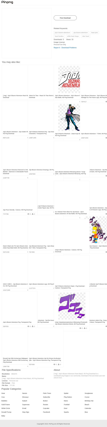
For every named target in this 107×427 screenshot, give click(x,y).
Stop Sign (25, 412)
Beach (87, 404)
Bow (86, 412)
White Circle (5, 408)
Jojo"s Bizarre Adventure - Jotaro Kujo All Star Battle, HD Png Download (65, 131)
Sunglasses (89, 393)
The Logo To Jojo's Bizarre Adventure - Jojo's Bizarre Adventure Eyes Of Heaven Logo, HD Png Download (92, 205)
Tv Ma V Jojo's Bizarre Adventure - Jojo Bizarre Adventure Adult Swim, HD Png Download (91, 167)
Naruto (24, 393)
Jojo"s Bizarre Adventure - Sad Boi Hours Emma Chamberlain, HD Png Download (40, 317)
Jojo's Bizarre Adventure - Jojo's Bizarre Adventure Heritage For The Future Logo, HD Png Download (92, 93)
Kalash (24, 401)
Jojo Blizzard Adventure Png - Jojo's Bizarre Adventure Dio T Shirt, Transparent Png (40, 243)
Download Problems (69, 48)
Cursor (87, 397)
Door (65, 408)
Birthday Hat (89, 401)
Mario (66, 401)
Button (45, 401)
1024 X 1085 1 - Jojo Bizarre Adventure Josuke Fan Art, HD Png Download (13, 281)
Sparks (66, 412)
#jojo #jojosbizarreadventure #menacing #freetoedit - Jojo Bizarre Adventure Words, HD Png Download (66, 319)
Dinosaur (25, 397)
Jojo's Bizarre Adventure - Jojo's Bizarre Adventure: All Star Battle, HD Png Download (66, 93)
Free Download (65, 18)
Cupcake (46, 408)
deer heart (85, 36)
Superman (25, 404)
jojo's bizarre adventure (62, 32)
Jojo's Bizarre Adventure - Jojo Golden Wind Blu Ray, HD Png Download (12, 129)
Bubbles (4, 401)
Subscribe (46, 397)
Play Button (68, 397)
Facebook (46, 412)
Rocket (45, 404)
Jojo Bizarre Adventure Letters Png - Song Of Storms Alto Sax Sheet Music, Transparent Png (92, 317)
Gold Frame (5, 404)
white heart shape (73, 36)
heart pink (94, 32)
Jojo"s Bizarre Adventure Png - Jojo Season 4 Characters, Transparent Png (40, 129)
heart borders (59, 36)
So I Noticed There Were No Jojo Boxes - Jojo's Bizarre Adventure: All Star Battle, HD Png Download (66, 209)
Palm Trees (47, 393)
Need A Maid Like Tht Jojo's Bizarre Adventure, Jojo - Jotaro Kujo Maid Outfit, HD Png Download (13, 243)
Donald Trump (6, 412)
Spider (66, 393)
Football (66, 404)
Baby (3, 416)
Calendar (88, 408)
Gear (3, 393)
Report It (57, 48)
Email (24, 408)
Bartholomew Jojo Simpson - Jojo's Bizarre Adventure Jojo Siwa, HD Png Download (92, 243)
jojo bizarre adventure (81, 32)
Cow (3, 397)
